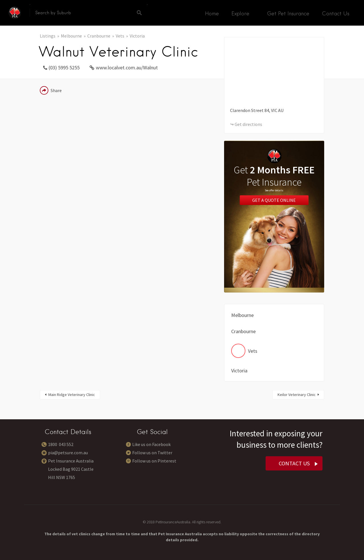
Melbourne (71, 36)
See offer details (274, 190)
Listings (47, 36)
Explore (240, 13)
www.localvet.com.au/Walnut (127, 67)
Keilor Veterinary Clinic (297, 394)
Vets (120, 36)
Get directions (248, 124)
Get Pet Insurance (288, 13)
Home (212, 13)
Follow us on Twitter (152, 452)
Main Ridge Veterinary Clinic (71, 394)
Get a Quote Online (274, 200)
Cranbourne (98, 36)
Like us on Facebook (151, 444)
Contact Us (335, 13)
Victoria (137, 36)
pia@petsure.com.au (68, 452)
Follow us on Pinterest (154, 461)
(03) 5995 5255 (64, 67)
